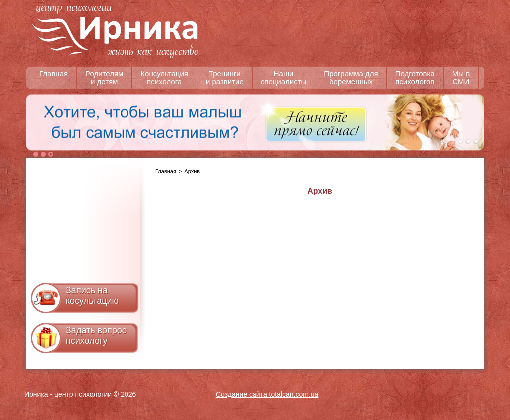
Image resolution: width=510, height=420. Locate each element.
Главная (165, 171)
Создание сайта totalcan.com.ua (267, 394)
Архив (192, 171)
